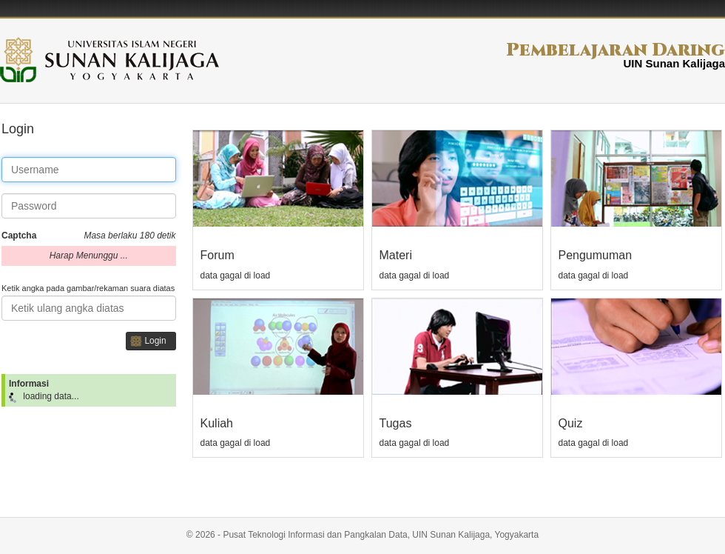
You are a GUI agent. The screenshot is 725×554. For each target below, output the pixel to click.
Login (155, 341)
